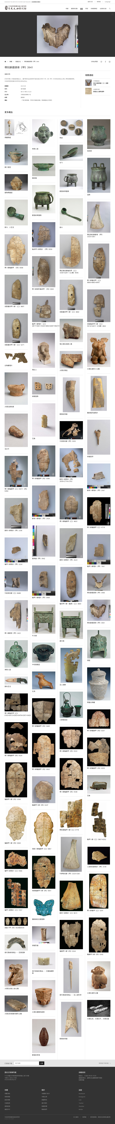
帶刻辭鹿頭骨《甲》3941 (31, 61)
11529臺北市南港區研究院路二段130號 (17, 1076)
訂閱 (41, 1063)
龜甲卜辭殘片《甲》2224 (13, 564)
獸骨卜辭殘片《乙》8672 (68, 913)
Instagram (82, 1097)
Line (80, 1100)
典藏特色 (44, 1100)
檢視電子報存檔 (104, 1063)
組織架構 (44, 1106)
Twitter (81, 1103)
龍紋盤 (34, 178)
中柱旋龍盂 (36, 664)
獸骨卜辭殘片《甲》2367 (96, 490)
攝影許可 (7, 1109)
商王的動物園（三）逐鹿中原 (100, 84)
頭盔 (88, 660)
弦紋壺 (89, 151)
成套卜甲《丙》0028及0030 (14, 928)
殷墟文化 (18, 61)
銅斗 (61, 227)
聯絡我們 (44, 1109)
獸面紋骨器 (63, 414)
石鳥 (33, 691)
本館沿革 (44, 1097)
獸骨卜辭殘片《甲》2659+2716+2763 (67, 480)
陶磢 (61, 138)
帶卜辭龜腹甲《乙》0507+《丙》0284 (16, 490)
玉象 (88, 795)
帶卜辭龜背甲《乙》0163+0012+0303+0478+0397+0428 (18, 714)
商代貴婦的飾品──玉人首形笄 (70, 995)
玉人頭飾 (63, 685)
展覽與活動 (74, 8)
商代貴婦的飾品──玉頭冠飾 (15, 952)
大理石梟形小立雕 (93, 369)
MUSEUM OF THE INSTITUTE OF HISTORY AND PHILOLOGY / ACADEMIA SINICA (22, 1)
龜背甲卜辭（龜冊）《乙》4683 (70, 604)
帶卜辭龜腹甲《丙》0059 (96, 768)
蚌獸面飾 (35, 396)
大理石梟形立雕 (92, 993)
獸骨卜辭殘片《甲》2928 (41, 518)
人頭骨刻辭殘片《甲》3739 (96, 867)
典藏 (81, 8)
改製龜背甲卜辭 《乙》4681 (14, 306)
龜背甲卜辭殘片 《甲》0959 (42, 249)
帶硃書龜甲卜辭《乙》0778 (69, 830)
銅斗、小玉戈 (9, 227)
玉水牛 (7, 449)
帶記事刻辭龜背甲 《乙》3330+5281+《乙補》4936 (69, 272)
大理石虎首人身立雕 (12, 988)
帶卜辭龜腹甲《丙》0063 (41, 769)
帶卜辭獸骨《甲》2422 (13, 633)
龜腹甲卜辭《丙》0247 (40, 805)
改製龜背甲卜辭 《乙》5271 (14, 345)
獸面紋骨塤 (36, 1055)
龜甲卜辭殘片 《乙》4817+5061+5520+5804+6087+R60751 (46, 325)
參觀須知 (7, 1093)
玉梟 (33, 438)
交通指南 (7, 1103)
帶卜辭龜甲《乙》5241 (95, 910)
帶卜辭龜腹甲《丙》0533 (68, 751)
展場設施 (7, 1106)
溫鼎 (88, 195)
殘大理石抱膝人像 (66, 344)
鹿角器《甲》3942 (38, 558)
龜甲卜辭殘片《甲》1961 (96, 566)
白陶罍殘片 (8, 365)
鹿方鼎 (62, 641)
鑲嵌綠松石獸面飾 (38, 919)
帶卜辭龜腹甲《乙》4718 (96, 527)
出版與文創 (103, 8)
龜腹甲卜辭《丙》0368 (13, 799)
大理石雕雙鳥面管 (38, 1012)
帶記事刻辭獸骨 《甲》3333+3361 (95, 235)
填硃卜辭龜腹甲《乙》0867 (41, 849)
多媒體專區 (94, 8)
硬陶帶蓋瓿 (8, 192)
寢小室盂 (8, 167)
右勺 (61, 162)
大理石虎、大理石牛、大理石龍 (98, 1019)
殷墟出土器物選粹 (98, 91)
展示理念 (44, 1103)
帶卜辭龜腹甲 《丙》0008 (14, 268)
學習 (86, 8)
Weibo (81, 1109)
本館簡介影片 (46, 1093)
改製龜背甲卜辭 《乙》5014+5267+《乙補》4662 (97, 325)
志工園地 (75, 1117)
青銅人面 (35, 149)
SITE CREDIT (11, 1119)
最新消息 (90, 2)
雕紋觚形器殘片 (92, 413)
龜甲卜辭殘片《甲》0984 (41, 597)
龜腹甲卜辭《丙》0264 (68, 951)
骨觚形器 (35, 945)
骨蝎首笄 (90, 456)
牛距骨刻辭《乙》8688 (13, 593)
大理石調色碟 (9, 407)
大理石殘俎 (63, 370)
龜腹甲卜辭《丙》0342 (95, 954)
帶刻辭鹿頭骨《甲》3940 (96, 593)
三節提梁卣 (63, 720)
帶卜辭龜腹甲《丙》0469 (41, 726)
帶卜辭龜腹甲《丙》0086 (41, 478)
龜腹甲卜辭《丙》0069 (13, 843)
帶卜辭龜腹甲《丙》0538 (68, 792)
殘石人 (34, 370)
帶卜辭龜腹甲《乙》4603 (68, 521)
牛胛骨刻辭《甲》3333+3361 (70, 874)
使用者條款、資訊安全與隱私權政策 (100, 1117)
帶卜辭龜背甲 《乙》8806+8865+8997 (94, 281)
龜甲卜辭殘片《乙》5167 (13, 910)
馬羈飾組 (8, 137)
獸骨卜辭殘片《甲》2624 (68, 560)
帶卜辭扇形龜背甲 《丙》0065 (43, 289)
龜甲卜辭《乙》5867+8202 (96, 839)
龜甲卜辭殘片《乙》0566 (13, 871)
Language (107, 2)
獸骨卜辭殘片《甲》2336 (13, 530)
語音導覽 (7, 1100)
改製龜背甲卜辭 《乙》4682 (69, 312)
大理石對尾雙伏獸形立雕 (13, 1014)
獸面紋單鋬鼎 (64, 191)
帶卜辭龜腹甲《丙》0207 (96, 730)
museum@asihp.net (10, 1079)
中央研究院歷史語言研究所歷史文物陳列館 (15, 7)
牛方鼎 (34, 636)
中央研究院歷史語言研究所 (12, 1117)
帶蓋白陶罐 (91, 702)
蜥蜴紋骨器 (63, 1039)
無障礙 (99, 2)
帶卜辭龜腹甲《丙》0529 (13, 755)
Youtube (81, 1106)
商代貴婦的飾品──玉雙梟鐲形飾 (43, 972)
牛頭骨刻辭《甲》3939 (68, 441)
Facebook (82, 1093)
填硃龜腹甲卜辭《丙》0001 (41, 891)
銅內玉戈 (8, 686)
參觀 (67, 8)
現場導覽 (7, 1097)
